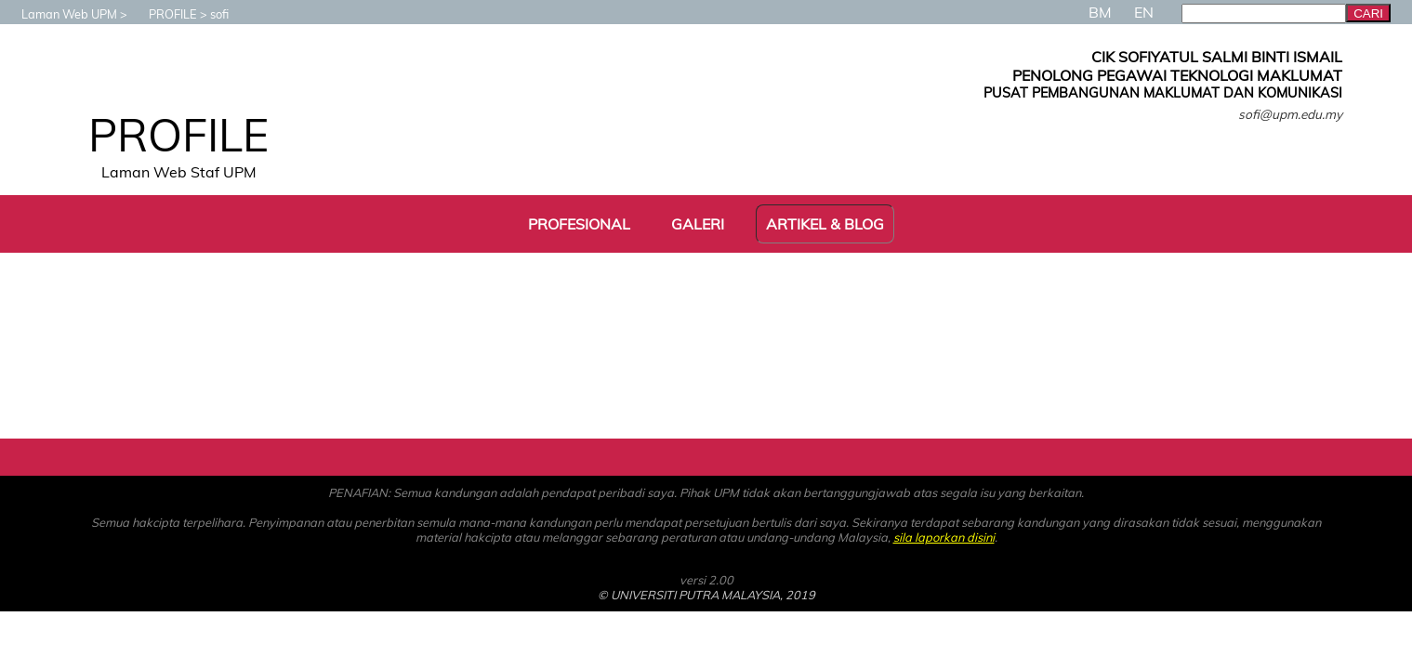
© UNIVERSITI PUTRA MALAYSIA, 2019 (706, 594)
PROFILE (163, 14)
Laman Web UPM (60, 14)
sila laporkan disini (944, 537)
